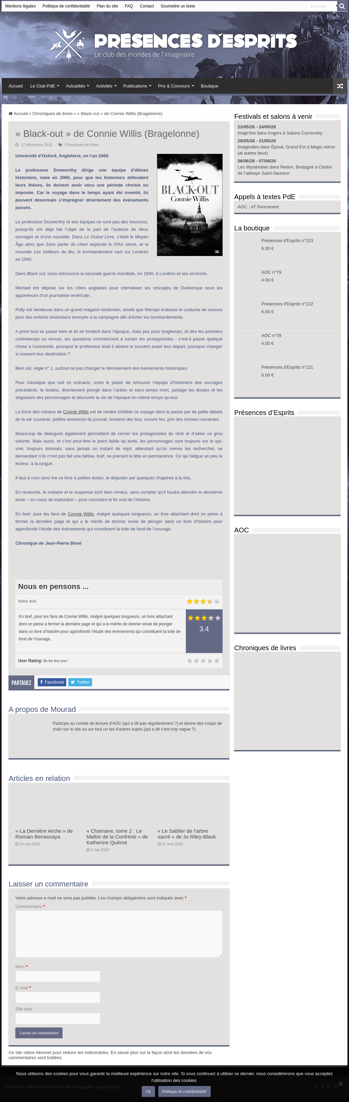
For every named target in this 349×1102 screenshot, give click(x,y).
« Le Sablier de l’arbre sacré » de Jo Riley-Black (187, 834)
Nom (21, 966)
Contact (147, 6)
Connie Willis (76, 411)
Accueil (15, 86)
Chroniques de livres (52, 113)
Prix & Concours (174, 86)
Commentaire (30, 906)
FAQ (129, 6)
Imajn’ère (247, 132)
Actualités (75, 86)
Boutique (209, 86)
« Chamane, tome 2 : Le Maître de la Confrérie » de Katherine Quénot (117, 836)
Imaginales (248, 146)
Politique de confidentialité (66, 6)
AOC (243, 206)
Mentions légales (20, 6)
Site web (23, 1008)
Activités (104, 86)
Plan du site (107, 6)
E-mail (23, 987)
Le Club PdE (42, 86)
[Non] (340, 1083)
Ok (148, 1091)
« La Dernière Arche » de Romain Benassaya (44, 834)
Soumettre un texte (178, 6)
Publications (135, 86)
